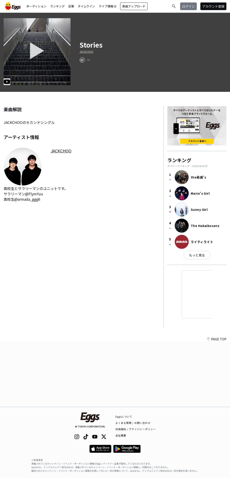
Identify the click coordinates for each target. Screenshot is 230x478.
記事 (71, 6)
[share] (82, 60)
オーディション (36, 6)
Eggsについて (124, 416)
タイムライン (86, 6)
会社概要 (120, 435)
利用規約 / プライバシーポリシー (135, 429)
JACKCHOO (86, 51)
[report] (88, 60)
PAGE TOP (216, 404)
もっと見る (197, 255)
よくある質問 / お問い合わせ (133, 423)
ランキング (57, 6)
